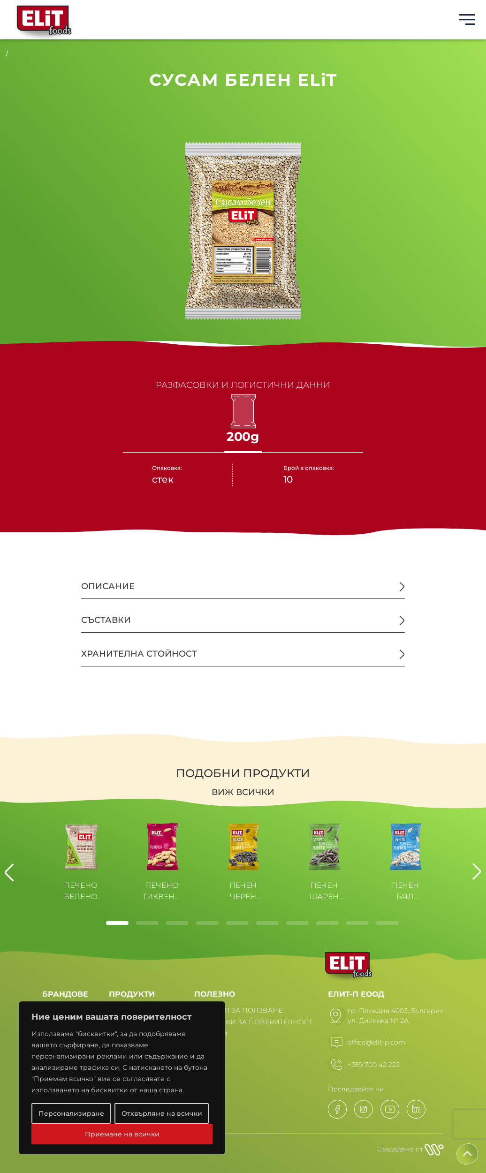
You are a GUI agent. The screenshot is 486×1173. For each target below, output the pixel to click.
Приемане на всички (122, 1134)
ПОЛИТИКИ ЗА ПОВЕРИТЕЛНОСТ (253, 1022)
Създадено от (410, 1149)
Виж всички (243, 792)
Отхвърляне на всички (162, 1113)
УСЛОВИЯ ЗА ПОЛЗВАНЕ (238, 1010)
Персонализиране (71, 1113)
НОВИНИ (211, 1033)
